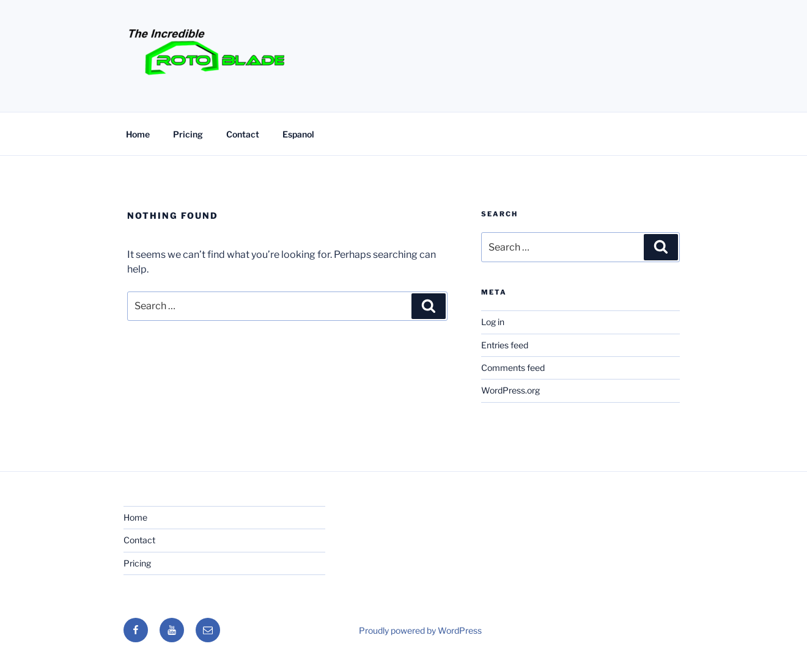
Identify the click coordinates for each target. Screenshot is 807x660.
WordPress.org (510, 390)
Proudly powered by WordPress (420, 630)
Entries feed (504, 345)
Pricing (188, 134)
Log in (492, 322)
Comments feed (513, 367)
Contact (242, 134)
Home (138, 134)
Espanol (298, 134)
